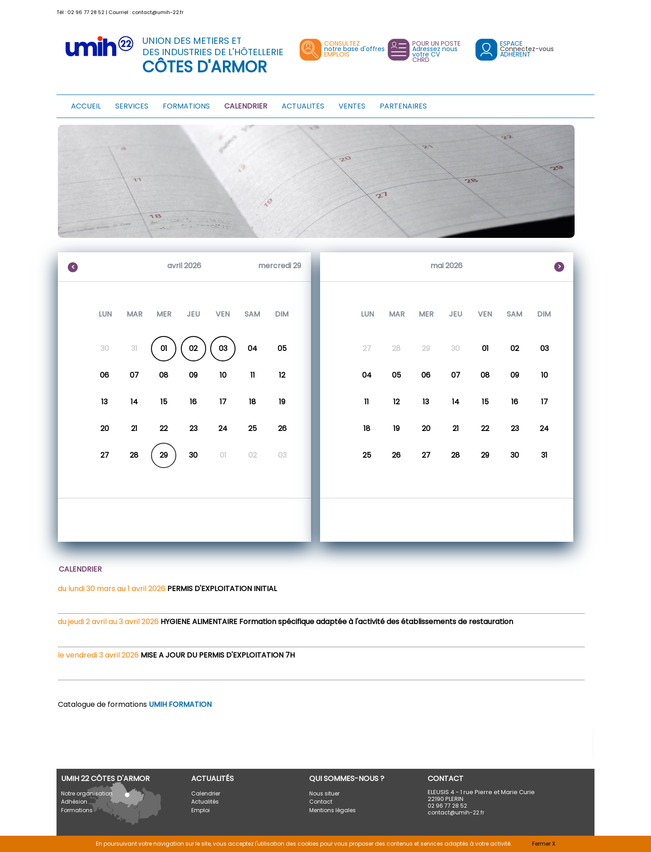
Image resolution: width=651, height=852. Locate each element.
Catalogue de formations (135, 704)
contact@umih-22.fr (158, 12)
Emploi (200, 810)
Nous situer (324, 793)
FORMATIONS (186, 106)
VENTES (352, 106)
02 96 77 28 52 (85, 12)
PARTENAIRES (403, 106)
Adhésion (74, 801)
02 (193, 348)
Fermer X (543, 843)
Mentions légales (332, 810)
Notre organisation (87, 793)
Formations (77, 810)
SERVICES (131, 106)
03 (223, 348)
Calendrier (205, 793)
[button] (588, 10)
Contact (320, 801)
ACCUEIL (86, 106)
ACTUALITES (303, 106)
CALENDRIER (245, 106)
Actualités (205, 801)
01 (163, 348)
